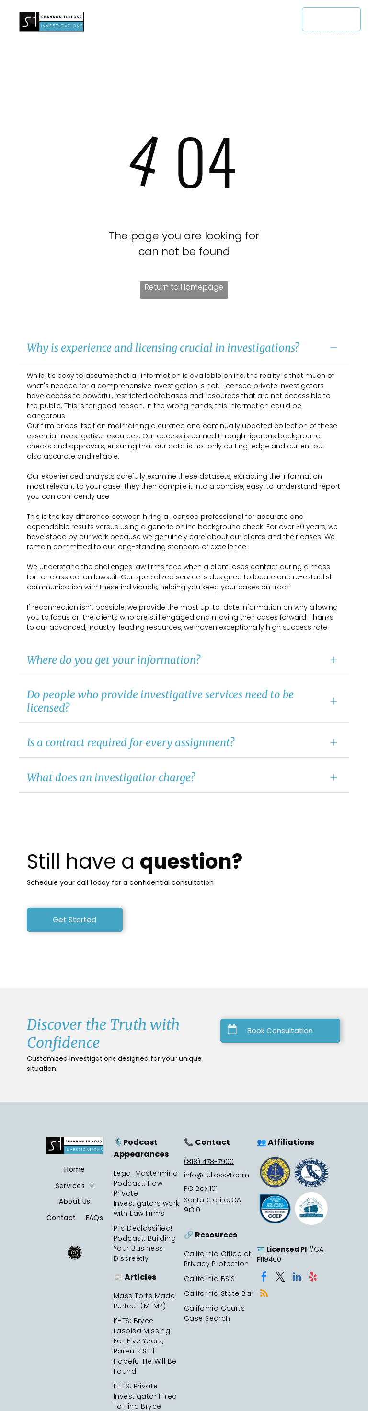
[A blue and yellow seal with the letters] (275, 1172)
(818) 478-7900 (209, 1161)
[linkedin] (296, 1278)
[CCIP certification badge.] (275, 1208)
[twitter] (280, 1278)
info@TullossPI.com (216, 1175)
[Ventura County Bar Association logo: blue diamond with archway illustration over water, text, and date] (311, 1208)
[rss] (264, 1294)
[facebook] (264, 1278)
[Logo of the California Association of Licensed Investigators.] (311, 1172)
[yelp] (313, 1278)
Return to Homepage (184, 287)
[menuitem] (169, 18)
